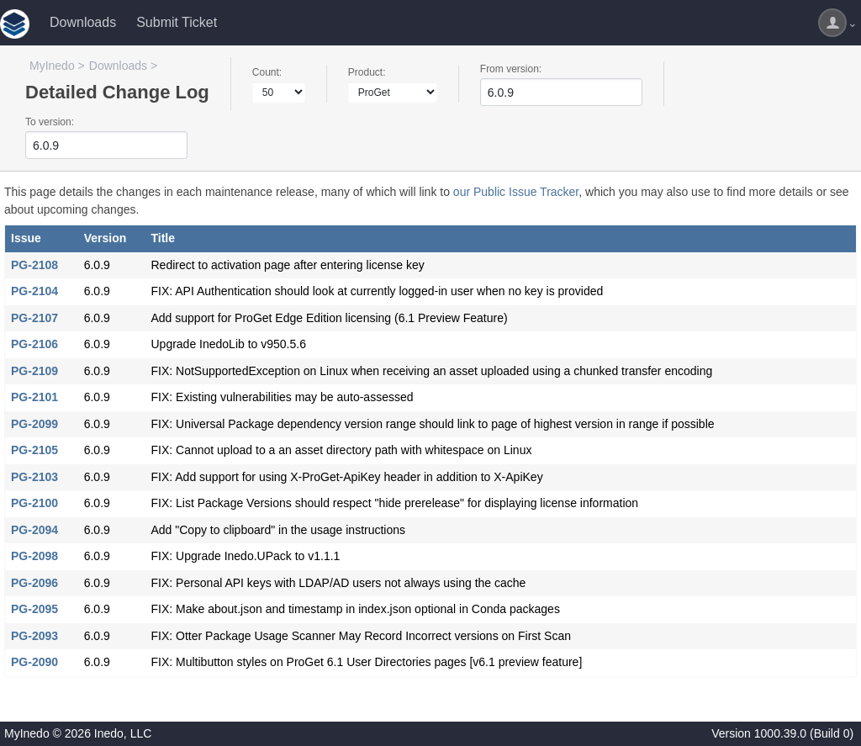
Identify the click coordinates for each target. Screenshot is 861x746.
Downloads (83, 22)
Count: (267, 72)
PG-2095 (34, 609)
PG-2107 (34, 318)
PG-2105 (34, 450)
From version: (510, 69)
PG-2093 (34, 636)
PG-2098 (34, 556)
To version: (49, 122)
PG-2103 (34, 477)
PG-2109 (34, 371)
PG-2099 (34, 424)
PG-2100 (34, 503)
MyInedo (52, 65)
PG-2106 (34, 344)
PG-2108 (34, 265)
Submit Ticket (176, 22)
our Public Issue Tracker (515, 191)
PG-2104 (34, 291)
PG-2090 (34, 662)
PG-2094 (34, 530)
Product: (367, 72)
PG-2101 (34, 397)
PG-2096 (34, 583)
